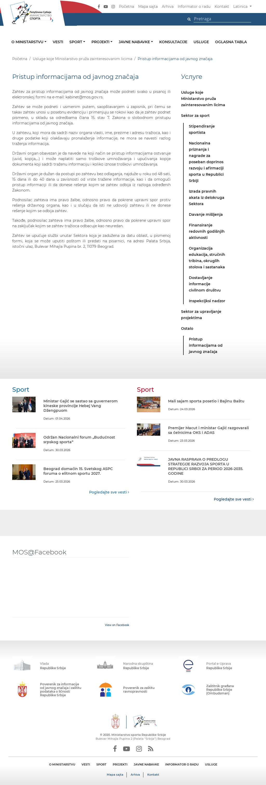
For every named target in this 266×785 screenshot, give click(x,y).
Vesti (58, 42)
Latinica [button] (241, 6)
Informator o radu (194, 6)
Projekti (100, 42)
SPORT (101, 764)
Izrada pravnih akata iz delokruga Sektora (206, 197)
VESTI (86, 764)
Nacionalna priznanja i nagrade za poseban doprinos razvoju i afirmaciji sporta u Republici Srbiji (206, 162)
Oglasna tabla (231, 42)
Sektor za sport (195, 115)
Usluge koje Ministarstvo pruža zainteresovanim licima (82, 58)
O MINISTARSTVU (62, 764)
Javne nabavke (135, 42)
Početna (126, 6)
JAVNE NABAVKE (146, 764)
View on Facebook (117, 625)
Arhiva (168, 6)
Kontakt (222, 6)
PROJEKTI (120, 764)
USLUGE (211, 764)
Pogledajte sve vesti (109, 492)
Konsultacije (173, 42)
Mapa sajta (148, 6)
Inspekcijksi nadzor (207, 301)
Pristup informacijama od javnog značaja (206, 345)
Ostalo (187, 328)
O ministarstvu (27, 42)
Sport (76, 42)
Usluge (201, 42)
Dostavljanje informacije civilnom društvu (205, 284)
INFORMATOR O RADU (182, 764)
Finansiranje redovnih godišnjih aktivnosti (207, 231)
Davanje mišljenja (206, 214)
